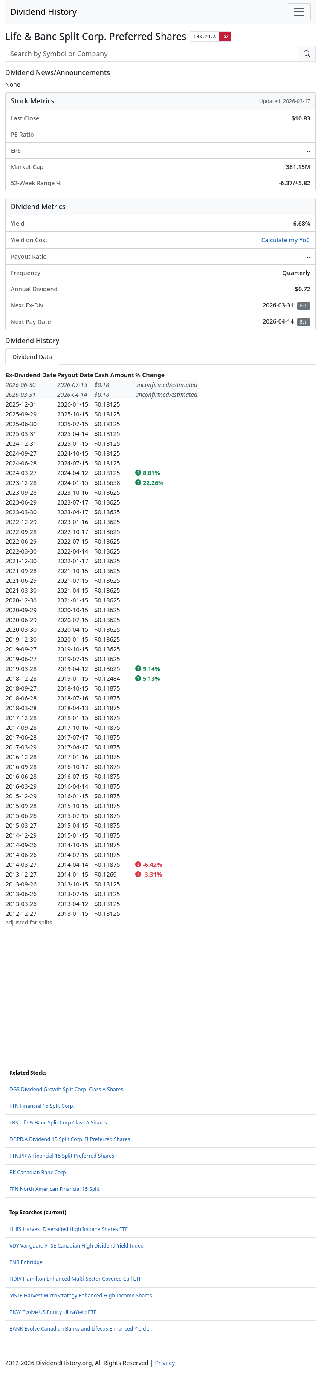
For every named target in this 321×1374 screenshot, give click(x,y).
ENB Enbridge (26, 1262)
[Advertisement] (160, 986)
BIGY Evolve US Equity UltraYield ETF (52, 1312)
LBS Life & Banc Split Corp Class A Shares (58, 1122)
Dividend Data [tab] (32, 357)
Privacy (165, 1363)
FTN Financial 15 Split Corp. (42, 1106)
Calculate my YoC (285, 240)
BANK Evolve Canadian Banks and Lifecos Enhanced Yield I (79, 1328)
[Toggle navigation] (299, 11)
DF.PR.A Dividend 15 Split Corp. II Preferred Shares (69, 1139)
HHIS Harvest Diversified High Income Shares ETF (68, 1229)
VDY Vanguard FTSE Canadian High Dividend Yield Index (76, 1245)
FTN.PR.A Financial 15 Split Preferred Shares (61, 1155)
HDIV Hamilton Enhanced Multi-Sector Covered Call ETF (75, 1278)
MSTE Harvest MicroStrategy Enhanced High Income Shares (80, 1295)
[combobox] (151, 54)
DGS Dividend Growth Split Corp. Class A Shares (66, 1089)
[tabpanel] (160, 648)
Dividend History (43, 11)
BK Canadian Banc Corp (37, 1172)
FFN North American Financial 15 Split (54, 1189)
